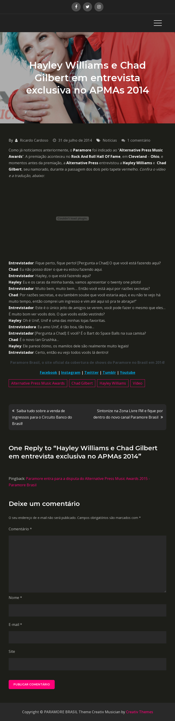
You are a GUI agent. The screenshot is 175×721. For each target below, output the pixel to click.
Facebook (48, 372)
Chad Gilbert (82, 383)
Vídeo (137, 383)
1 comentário (138, 140)
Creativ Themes (139, 711)
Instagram (70, 372)
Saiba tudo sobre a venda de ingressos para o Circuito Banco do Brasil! (42, 417)
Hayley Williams (113, 383)
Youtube (127, 372)
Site (12, 651)
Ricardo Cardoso (34, 140)
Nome (15, 597)
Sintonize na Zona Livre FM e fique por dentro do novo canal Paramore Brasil (128, 414)
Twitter (91, 372)
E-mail (15, 624)
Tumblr (109, 372)
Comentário (20, 528)
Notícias (110, 140)
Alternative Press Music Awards (38, 383)
